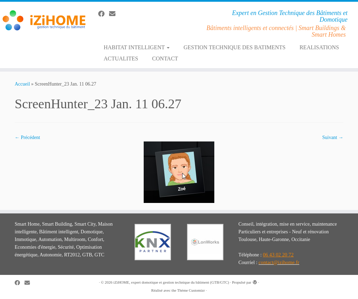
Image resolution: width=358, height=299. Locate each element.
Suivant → (332, 137)
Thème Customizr (191, 290)
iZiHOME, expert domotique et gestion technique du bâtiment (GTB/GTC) (171, 282)
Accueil (22, 84)
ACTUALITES (120, 58)
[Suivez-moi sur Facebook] (103, 13)
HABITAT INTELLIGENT (136, 47)
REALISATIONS (319, 47)
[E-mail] (114, 13)
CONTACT (165, 58)
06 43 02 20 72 (278, 254)
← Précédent (27, 137)
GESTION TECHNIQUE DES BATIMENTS (235, 47)
